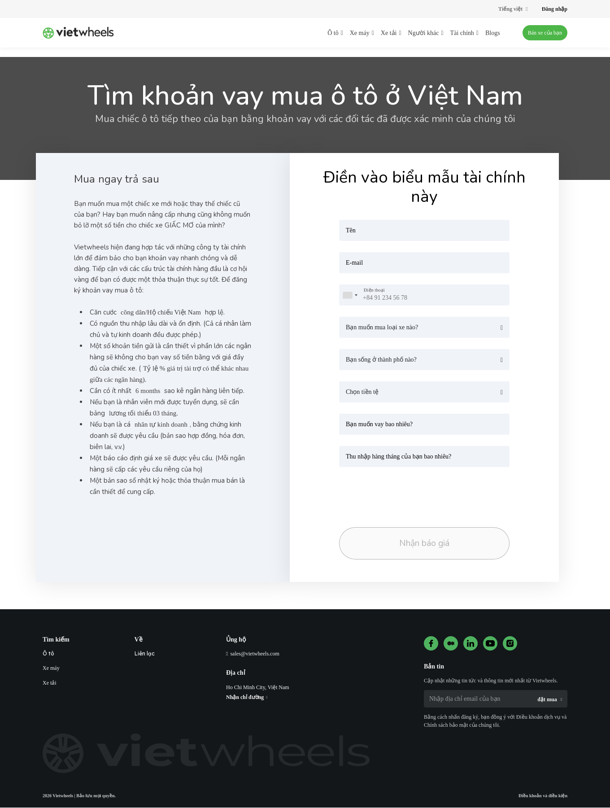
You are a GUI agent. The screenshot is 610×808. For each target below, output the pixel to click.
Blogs (492, 33)
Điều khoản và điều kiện (542, 796)
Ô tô (48, 654)
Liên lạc (145, 654)
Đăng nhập (554, 9)
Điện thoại (374, 290)
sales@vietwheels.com (254, 654)
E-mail (354, 262)
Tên (351, 230)
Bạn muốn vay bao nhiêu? (379, 424)
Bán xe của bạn (545, 33)
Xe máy (51, 668)
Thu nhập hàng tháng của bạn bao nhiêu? (398, 456)
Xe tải (50, 683)
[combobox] (350, 295)
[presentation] (402, 494)
